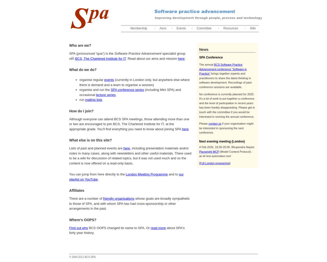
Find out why (78, 228)
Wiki (253, 28)
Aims (163, 28)
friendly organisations (118, 198)
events (109, 80)
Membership (138, 28)
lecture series (106, 95)
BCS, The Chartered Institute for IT (100, 59)
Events (181, 28)
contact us (214, 123)
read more (158, 228)
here (181, 59)
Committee (204, 28)
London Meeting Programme (147, 174)
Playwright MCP (209, 151)
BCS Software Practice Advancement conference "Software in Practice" (223, 69)
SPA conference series (127, 90)
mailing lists (93, 100)
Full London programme (215, 163)
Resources (231, 28)
